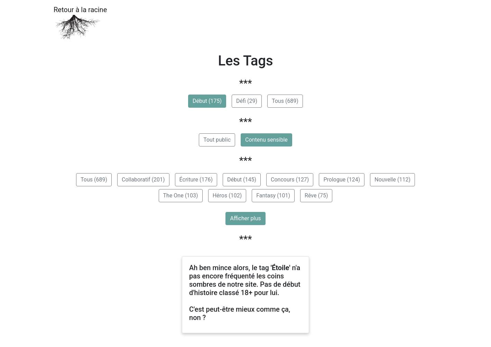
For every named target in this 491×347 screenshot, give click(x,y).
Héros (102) (227, 195)
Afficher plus (245, 218)
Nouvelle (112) (392, 179)
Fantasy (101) (273, 195)
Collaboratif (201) (143, 179)
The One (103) (180, 195)
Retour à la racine (80, 23)
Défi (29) (246, 101)
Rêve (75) (316, 195)
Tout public (217, 139)
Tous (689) (285, 101)
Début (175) (207, 101)
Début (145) (241, 179)
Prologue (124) (341, 179)
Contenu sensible (266, 139)
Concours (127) (290, 179)
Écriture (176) (196, 179)
